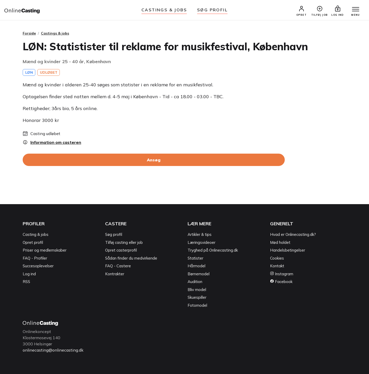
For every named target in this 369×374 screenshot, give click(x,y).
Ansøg (154, 159)
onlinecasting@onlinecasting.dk (53, 350)
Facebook (281, 281)
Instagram (281, 273)
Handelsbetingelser (287, 250)
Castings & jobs (164, 9)
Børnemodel (198, 273)
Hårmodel (196, 265)
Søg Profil (212, 9)
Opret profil (33, 242)
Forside (29, 33)
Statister (195, 258)
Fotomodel (197, 305)
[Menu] (355, 9)
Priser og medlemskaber (44, 250)
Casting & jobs (35, 234)
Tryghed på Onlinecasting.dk (213, 250)
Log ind (29, 273)
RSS (26, 281)
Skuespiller (197, 297)
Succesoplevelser (38, 265)
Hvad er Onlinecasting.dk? (293, 234)
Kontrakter (114, 273)
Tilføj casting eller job (124, 242)
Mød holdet (280, 242)
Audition (195, 281)
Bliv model (197, 289)
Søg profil (113, 234)
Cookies (277, 258)
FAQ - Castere (118, 265)
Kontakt (277, 265)
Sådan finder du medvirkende (131, 258)
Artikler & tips (200, 234)
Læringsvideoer (201, 242)
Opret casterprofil (121, 250)
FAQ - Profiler (35, 258)
